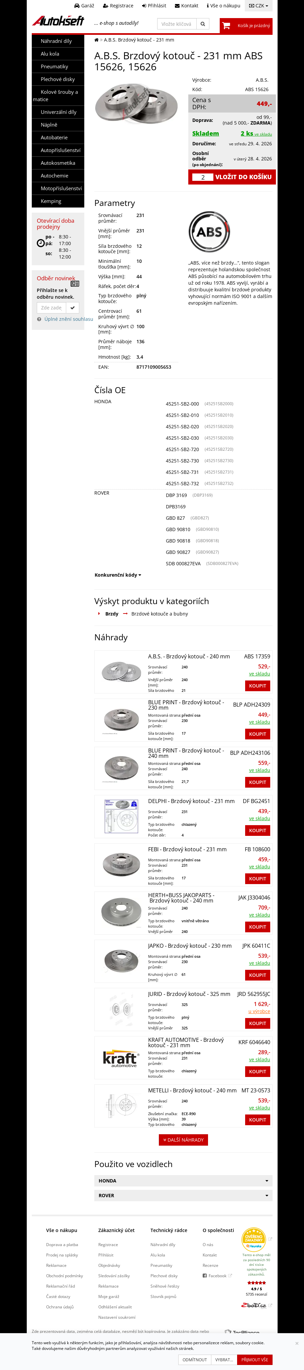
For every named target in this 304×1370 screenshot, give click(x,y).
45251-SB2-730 (182, 460)
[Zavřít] (297, 1343)
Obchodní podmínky (64, 1275)
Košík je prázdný (254, 25)
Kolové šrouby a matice (55, 95)
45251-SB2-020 (182, 426)
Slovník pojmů (163, 1296)
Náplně (49, 124)
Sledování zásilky (114, 1275)
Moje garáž (108, 1296)
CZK (258, 5)
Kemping (51, 201)
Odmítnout (195, 1360)
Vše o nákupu (61, 1230)
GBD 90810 (178, 529)
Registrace (108, 1244)
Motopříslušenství (61, 188)
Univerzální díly (59, 112)
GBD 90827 (178, 552)
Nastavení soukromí (116, 1317)
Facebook (217, 1275)
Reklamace (56, 1265)
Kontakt (210, 1254)
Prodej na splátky (62, 1254)
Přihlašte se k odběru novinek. (55, 293)
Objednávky (109, 1265)
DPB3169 (176, 506)
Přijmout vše (254, 1360)
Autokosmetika (58, 162)
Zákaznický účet (116, 1230)
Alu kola (50, 53)
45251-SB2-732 (182, 483)
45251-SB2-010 (182, 415)
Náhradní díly (56, 41)
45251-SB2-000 (182, 404)
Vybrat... (224, 1360)
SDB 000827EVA (183, 563)
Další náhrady (183, 1140)
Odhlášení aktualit (115, 1306)
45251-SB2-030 (182, 438)
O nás (208, 1244)
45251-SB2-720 (182, 449)
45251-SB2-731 (182, 472)
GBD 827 (175, 518)
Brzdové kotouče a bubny (159, 613)
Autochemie (54, 175)
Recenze (210, 1265)
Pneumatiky (54, 66)
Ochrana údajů (60, 1306)
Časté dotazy (58, 1296)
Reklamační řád (60, 1286)
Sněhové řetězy (164, 1286)
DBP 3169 (176, 495)
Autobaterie (54, 137)
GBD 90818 (178, 540)
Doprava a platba (62, 1244)
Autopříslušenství (61, 150)
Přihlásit (105, 1254)
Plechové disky (58, 79)
